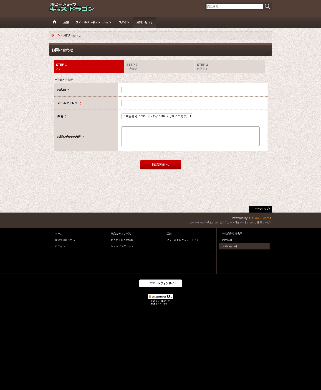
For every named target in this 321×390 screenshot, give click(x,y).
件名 (60, 116)
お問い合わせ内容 (69, 137)
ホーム (59, 233)
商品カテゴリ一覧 (121, 233)
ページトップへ (263, 209)
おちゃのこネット (260, 218)
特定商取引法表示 (232, 233)
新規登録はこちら (65, 240)
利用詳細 (227, 240)
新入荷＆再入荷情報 (122, 240)
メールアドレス (68, 103)
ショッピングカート (122, 246)
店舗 (169, 233)
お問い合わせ (229, 246)
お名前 (62, 90)
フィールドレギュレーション (183, 240)
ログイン (60, 246)
